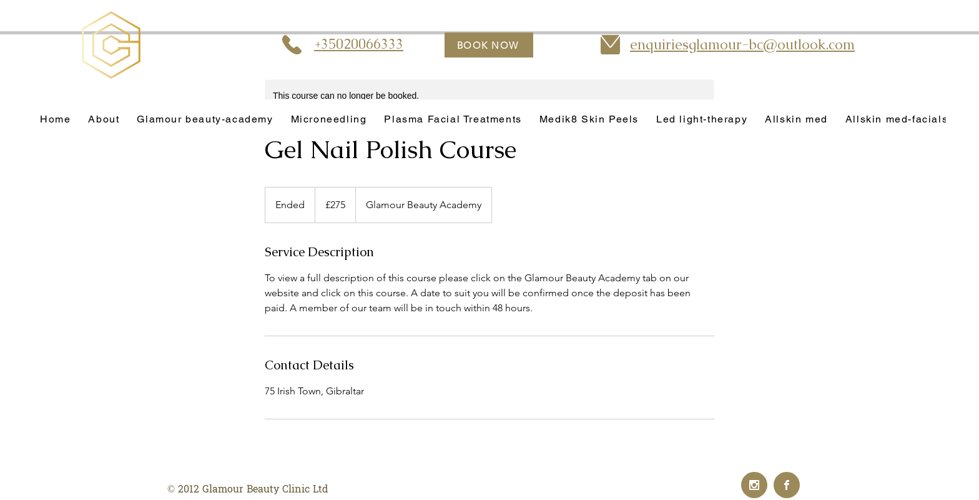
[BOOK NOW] (489, 45)
